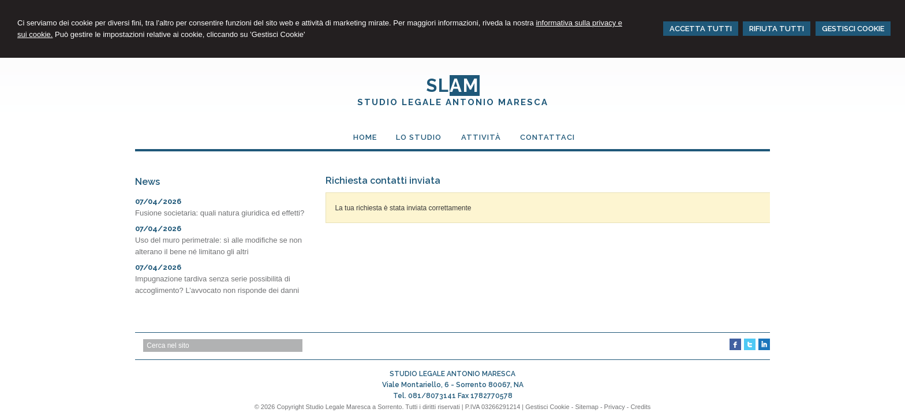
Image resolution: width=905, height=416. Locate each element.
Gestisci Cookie (547, 406)
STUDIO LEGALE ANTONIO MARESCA (452, 102)
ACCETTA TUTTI (701, 28)
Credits (640, 406)
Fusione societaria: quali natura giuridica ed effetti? (219, 213)
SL (453, 85)
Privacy (614, 406)
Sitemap (586, 406)
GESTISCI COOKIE (853, 28)
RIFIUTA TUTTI (776, 28)
